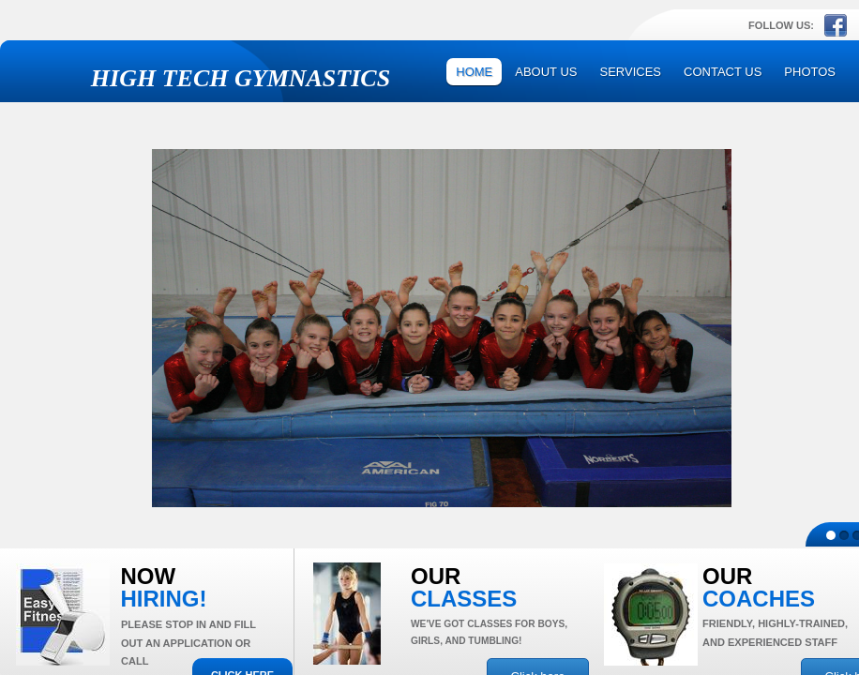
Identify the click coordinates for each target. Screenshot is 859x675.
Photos (810, 72)
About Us (546, 72)
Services (631, 72)
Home (474, 72)
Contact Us (722, 72)
